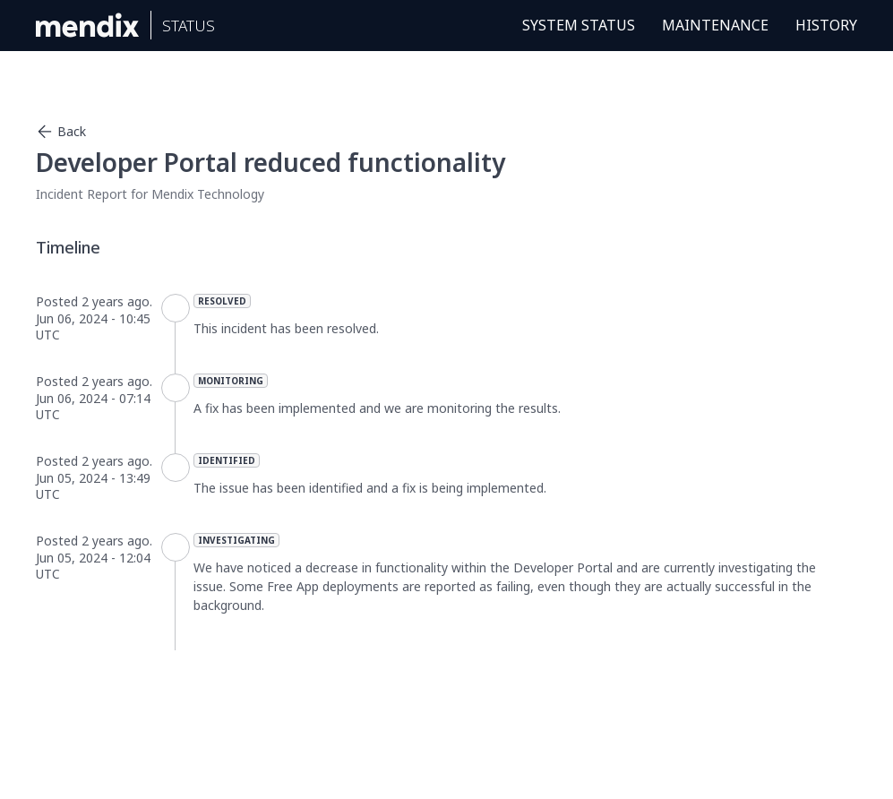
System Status (578, 25)
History (826, 25)
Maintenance (715, 25)
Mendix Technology (207, 193)
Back (61, 132)
